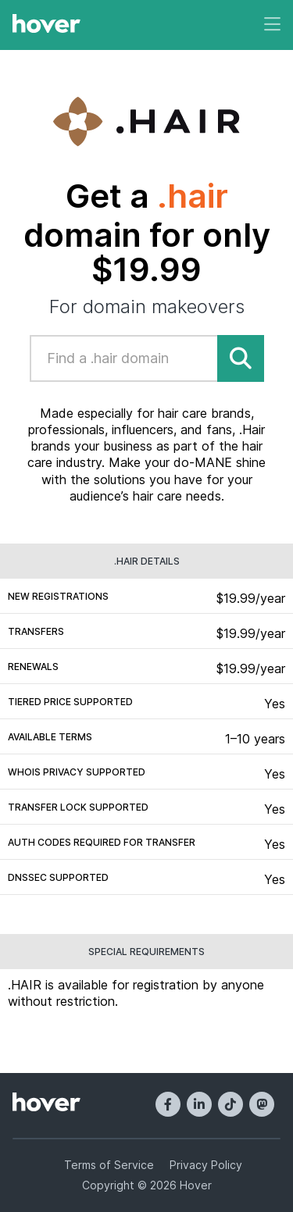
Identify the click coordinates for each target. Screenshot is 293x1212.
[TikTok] (230, 1104)
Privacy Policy (206, 1164)
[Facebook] (167, 1104)
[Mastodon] (261, 1104)
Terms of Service (109, 1164)
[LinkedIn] (199, 1104)
